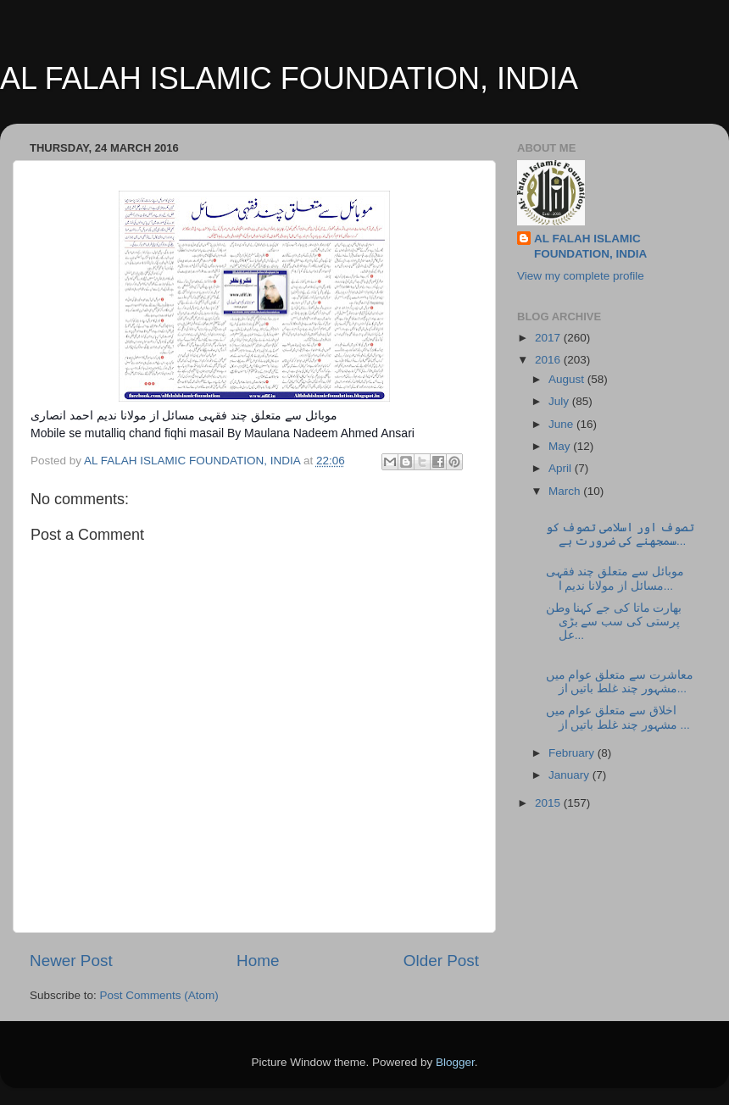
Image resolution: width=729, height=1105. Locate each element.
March (565, 491)
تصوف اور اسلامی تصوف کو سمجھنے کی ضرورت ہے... (620, 534)
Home (258, 960)
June (562, 424)
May (560, 446)
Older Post (441, 960)
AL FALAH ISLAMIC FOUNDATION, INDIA (289, 78)
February (573, 753)
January (570, 775)
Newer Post (71, 960)
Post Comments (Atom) (159, 995)
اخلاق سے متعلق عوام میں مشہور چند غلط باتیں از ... (618, 717)
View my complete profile (580, 275)
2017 (549, 337)
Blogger (455, 1062)
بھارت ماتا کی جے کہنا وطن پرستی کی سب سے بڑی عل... (614, 621)
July (560, 401)
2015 (549, 803)
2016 (549, 359)
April (561, 468)
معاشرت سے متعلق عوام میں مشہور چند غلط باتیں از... (619, 682)
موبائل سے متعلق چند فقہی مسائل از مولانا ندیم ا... (615, 578)
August (567, 379)
